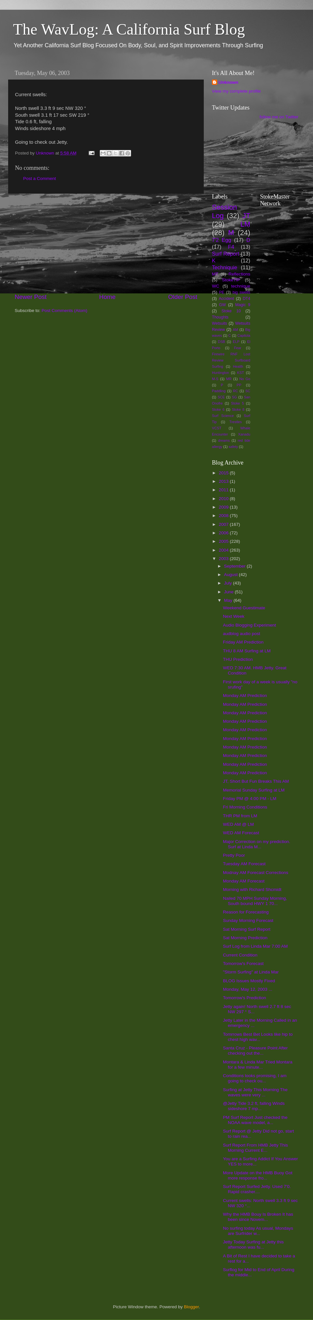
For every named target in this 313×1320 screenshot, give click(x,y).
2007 (224, 524)
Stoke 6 (218, 409)
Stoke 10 (231, 311)
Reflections (239, 274)
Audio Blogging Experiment (249, 625)
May (228, 600)
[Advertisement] (106, 243)
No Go (244, 379)
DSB (221, 342)
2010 (224, 498)
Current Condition (240, 955)
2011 (224, 489)
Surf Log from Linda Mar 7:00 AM (255, 946)
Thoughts (220, 317)
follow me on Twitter (279, 116)
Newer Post (31, 296)
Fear (237, 348)
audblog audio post (241, 633)
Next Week (234, 616)
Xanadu (244, 434)
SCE (221, 397)
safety (233, 447)
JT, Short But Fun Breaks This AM (256, 781)
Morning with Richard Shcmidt (252, 889)
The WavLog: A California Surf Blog (129, 29)
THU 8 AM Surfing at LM (247, 650)
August (231, 574)
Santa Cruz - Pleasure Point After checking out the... (255, 1051)
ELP (236, 342)
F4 (231, 247)
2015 (224, 472)
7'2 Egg (221, 240)
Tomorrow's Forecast (243, 963)
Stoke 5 (237, 403)
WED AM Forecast (241, 832)
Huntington (220, 373)
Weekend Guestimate (244, 607)
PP (239, 385)
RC (235, 391)
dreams (224, 440)
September (235, 566)
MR (229, 379)
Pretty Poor (234, 855)
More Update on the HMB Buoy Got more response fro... (257, 1175)
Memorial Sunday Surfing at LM (254, 790)
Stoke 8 (238, 409)
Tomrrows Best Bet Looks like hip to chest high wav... (258, 1037)
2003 (224, 558)
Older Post (182, 296)
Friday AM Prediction (243, 642)
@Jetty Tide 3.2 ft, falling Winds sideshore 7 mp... (254, 1106)
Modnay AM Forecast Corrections (255, 872)
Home (107, 296)
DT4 (246, 298)
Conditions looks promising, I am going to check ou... (255, 1078)
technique (240, 286)
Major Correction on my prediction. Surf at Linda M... (256, 844)
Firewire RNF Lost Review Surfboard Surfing (231, 360)
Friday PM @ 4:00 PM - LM (249, 798)
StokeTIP (231, 279)
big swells (241, 292)
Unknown (228, 82)
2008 (224, 515)
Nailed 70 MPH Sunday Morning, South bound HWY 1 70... (255, 901)
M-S (215, 379)
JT (246, 216)
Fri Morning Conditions (245, 807)
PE (221, 292)
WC (215, 286)
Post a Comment (39, 178)
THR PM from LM (240, 815)
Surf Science (223, 416)
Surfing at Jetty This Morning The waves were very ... (255, 1092)
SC (248, 391)
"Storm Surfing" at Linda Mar (251, 972)
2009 (224, 507)
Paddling (219, 391)
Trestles (235, 422)
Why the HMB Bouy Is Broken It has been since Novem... (258, 1217)
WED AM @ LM (238, 824)
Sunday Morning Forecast (248, 920)
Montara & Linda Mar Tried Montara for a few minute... (257, 1065)
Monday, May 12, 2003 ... (247, 989)
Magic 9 (242, 305)
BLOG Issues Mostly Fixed (249, 980)
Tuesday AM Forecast (244, 863)
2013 (224, 481)
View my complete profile (236, 91)
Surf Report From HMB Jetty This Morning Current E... (255, 1148)
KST (240, 373)
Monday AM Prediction (245, 695)
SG (234, 397)
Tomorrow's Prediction (244, 997)
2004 (224, 550)
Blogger (191, 1306)
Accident (226, 298)
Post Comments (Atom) (64, 310)
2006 (224, 532)
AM (235, 330)
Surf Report (225, 254)
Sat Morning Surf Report (247, 929)
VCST (216, 428)
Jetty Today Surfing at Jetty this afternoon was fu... (253, 1244)
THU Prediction (238, 659)
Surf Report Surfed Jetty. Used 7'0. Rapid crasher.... (257, 1189)
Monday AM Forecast (244, 881)
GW (222, 305)
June (229, 591)
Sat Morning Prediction (245, 937)
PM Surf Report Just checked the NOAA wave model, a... (255, 1120)
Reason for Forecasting (246, 912)
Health (238, 366)
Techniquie (224, 267)
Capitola (243, 335)
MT (215, 274)
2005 (224, 541)
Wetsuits (219, 323)
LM (245, 224)
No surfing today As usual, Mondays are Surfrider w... (258, 1231)
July (228, 583)
